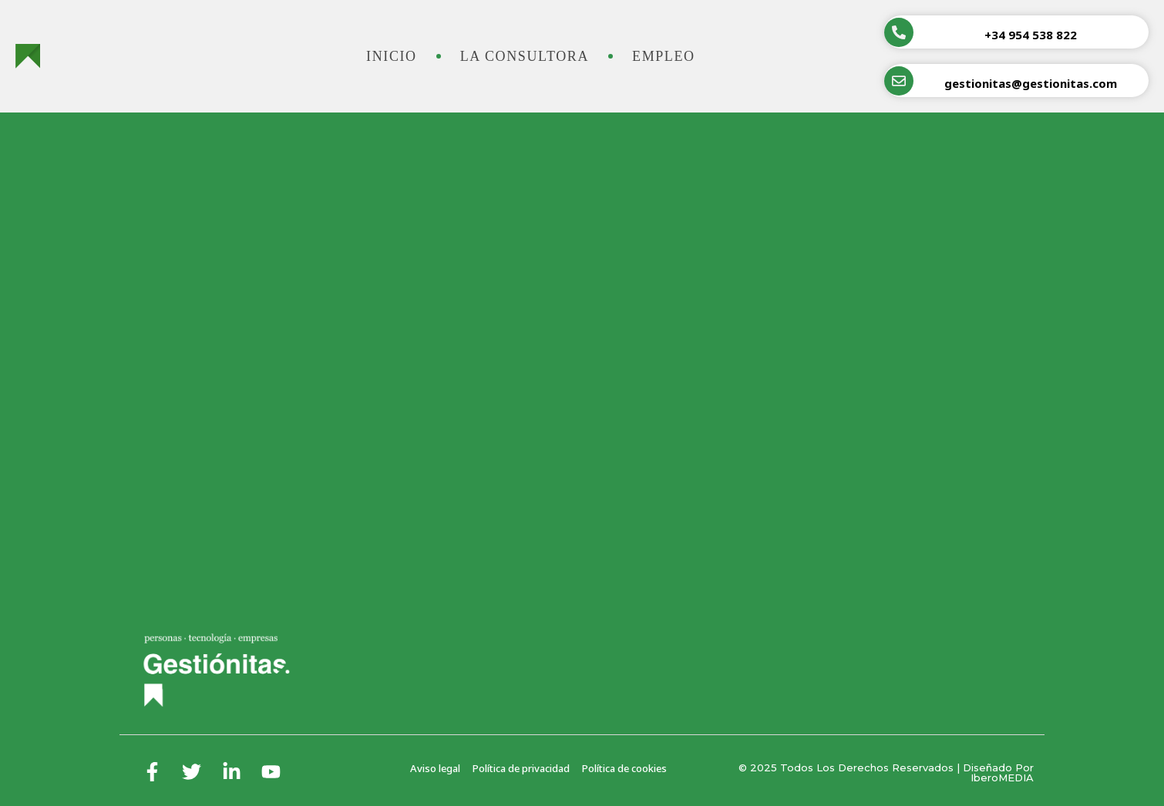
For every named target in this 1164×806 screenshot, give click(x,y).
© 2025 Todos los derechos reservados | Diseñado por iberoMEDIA (886, 772)
